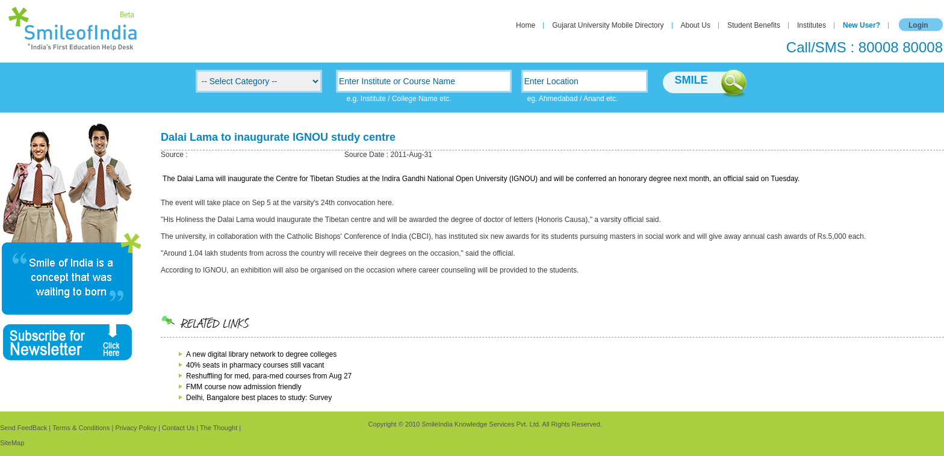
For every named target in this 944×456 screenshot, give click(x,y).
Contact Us (178, 427)
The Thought (218, 427)
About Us (695, 25)
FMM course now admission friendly (243, 387)
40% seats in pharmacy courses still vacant (255, 365)
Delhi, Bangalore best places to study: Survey (259, 397)
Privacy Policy (135, 427)
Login (918, 25)
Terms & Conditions (81, 427)
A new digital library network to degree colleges (261, 354)
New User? (861, 25)
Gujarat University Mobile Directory (607, 25)
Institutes (811, 25)
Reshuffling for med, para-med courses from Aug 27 (269, 376)
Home (525, 25)
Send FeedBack (23, 427)
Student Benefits (753, 25)
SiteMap (12, 442)
